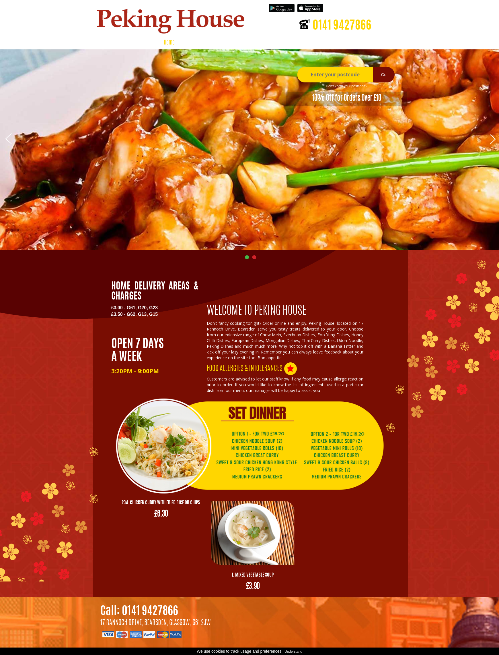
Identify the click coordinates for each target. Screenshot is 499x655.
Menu (188, 43)
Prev (8, 138)
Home (169, 43)
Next (493, 138)
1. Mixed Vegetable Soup (253, 575)
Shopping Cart (265, 43)
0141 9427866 (342, 26)
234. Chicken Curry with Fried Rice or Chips (161, 503)
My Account (232, 43)
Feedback (296, 43)
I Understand (292, 652)
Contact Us (324, 43)
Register (368, 7)
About (207, 43)
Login (349, 7)
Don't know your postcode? (346, 86)
